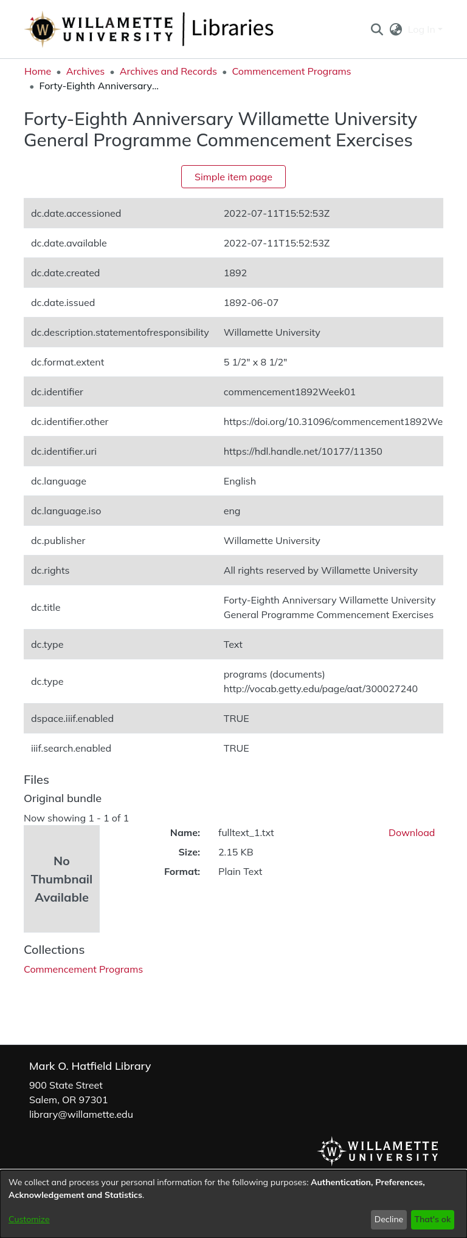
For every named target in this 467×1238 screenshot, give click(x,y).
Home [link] (37, 71)
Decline (389, 1219)
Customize (29, 1219)
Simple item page (233, 177)
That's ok (432, 1219)
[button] (376, 29)
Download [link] (412, 832)
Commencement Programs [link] (291, 71)
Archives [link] (85, 71)
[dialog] (233, 1204)
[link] (83, 969)
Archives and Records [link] (168, 71)
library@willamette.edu (81, 1114)
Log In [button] (423, 29)
